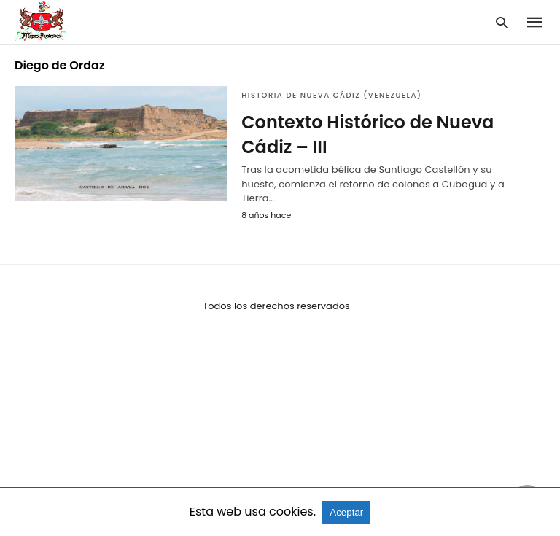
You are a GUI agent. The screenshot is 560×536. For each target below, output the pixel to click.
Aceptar (346, 512)
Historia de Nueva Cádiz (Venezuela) (331, 95)
